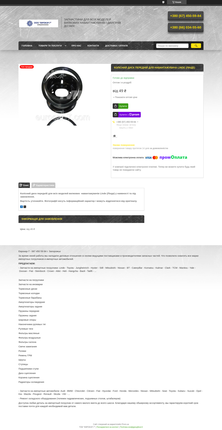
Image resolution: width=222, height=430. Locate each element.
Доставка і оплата (116, 45)
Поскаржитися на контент (108, 427)
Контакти (93, 45)
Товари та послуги (50, 45)
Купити (123, 106)
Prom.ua (125, 424)
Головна (27, 45)
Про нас (76, 45)
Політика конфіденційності (131, 427)
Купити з (129, 114)
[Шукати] (196, 45)
